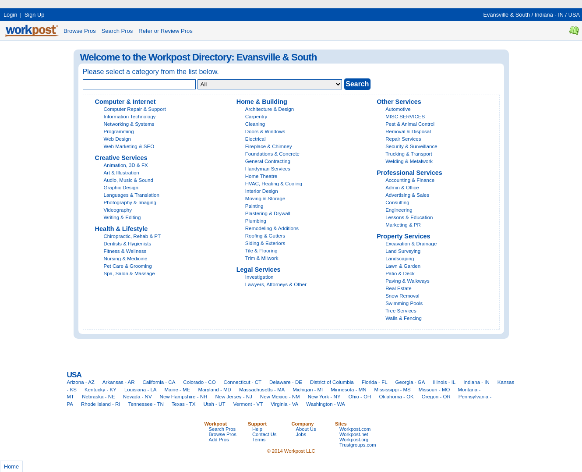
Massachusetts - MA (262, 389)
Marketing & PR (403, 224)
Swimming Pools (404, 303)
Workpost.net (353, 434)
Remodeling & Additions (272, 228)
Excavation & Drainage (411, 243)
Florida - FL (375, 382)
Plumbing (255, 221)
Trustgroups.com (357, 444)
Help (257, 429)
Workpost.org (353, 439)
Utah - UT (215, 404)
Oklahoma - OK (396, 396)
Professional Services (409, 172)
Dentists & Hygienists (128, 243)
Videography (118, 210)
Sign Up (35, 14)
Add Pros (219, 439)
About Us (306, 429)
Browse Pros (79, 31)
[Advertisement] (159, 3)
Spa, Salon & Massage (129, 273)
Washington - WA (325, 404)
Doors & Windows (265, 131)
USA (574, 14)
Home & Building (261, 101)
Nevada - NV (137, 396)
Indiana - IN (549, 14)
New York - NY (324, 396)
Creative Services (121, 157)
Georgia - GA (410, 382)
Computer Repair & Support (135, 109)
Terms (258, 439)
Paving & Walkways (407, 281)
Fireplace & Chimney (268, 146)
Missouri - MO (434, 389)
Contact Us (264, 434)
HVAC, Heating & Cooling (273, 183)
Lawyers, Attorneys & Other (276, 284)
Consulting (397, 202)
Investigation (259, 277)
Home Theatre (261, 176)
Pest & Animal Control (409, 124)
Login (10, 14)
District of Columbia (332, 382)
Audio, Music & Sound (128, 180)
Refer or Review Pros (165, 31)
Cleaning (255, 124)
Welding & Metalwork (409, 161)
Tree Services (400, 310)
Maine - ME (177, 389)
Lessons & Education (409, 217)
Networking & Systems (129, 124)
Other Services (399, 101)
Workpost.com (354, 429)
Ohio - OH (360, 396)
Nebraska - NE (98, 396)
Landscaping (399, 258)
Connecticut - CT (242, 382)
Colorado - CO (199, 382)
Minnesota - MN (348, 389)
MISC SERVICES (405, 116)
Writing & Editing (122, 217)
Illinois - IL (444, 382)
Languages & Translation (131, 195)
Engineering (398, 210)
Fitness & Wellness (125, 251)
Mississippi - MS (392, 389)
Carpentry (256, 116)
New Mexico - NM (280, 396)
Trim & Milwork (262, 258)
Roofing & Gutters (265, 235)
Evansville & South (506, 14)
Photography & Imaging (130, 202)
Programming (119, 131)
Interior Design (261, 191)
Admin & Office (402, 187)
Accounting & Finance (409, 180)
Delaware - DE (285, 382)
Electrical (255, 139)
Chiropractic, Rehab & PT (132, 236)
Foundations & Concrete (272, 153)
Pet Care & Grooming (128, 266)
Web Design (117, 139)
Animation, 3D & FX (126, 165)
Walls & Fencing (403, 318)
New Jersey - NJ (233, 396)
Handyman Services (267, 168)
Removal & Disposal (408, 131)
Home (11, 466)
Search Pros (117, 31)
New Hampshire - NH (184, 396)
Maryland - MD (214, 389)
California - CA (158, 382)
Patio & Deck (400, 273)
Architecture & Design (269, 109)
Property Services (403, 236)
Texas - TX (184, 404)
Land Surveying (402, 251)
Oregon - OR (436, 396)
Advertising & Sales (407, 195)
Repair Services (403, 139)
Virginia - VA (284, 404)
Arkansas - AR (118, 382)
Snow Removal (402, 295)
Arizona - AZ (81, 382)
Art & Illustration (121, 172)
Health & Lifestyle (121, 228)
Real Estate (398, 288)
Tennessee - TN (146, 404)
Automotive (398, 109)
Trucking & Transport (408, 153)
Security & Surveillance (411, 146)
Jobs (301, 434)
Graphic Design (121, 187)
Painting (254, 206)
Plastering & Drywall (267, 213)
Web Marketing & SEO (129, 146)
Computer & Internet (125, 101)
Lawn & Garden (402, 266)
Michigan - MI (308, 389)
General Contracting (267, 161)
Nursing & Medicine (126, 258)
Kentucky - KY (100, 389)
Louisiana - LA (140, 389)
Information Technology (130, 116)
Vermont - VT (248, 404)
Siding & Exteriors (265, 243)
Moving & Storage (265, 198)
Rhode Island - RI (100, 404)
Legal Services (258, 269)
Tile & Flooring (261, 250)
